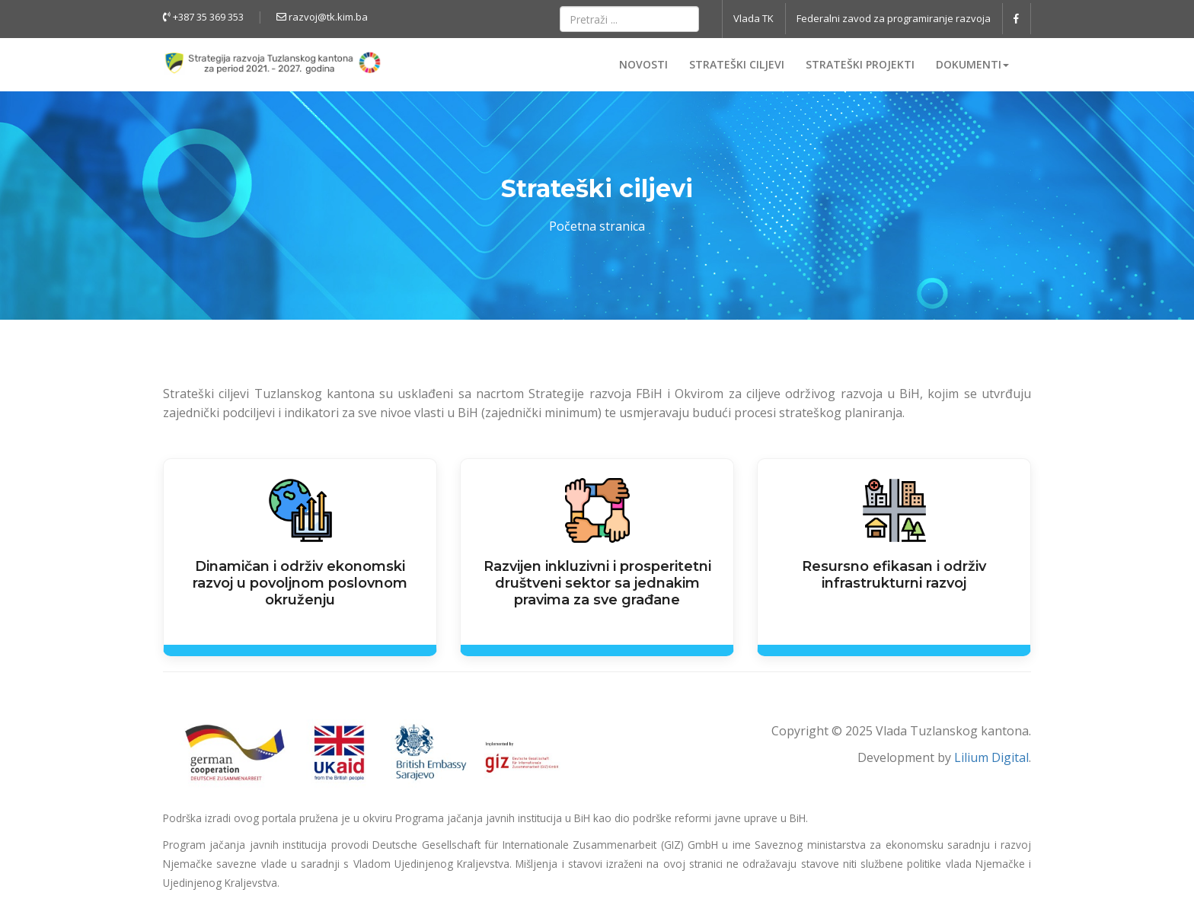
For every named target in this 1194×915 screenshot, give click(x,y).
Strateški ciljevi (736, 64)
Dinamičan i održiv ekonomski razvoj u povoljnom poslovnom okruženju (300, 583)
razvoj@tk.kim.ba (322, 17)
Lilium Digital (991, 757)
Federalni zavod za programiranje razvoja (894, 18)
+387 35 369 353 (203, 17)
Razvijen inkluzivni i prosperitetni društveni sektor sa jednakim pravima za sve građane (597, 583)
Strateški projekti (860, 64)
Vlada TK (753, 18)
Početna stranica (597, 226)
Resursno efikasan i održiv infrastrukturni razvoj (894, 574)
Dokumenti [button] (972, 64)
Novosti (643, 64)
